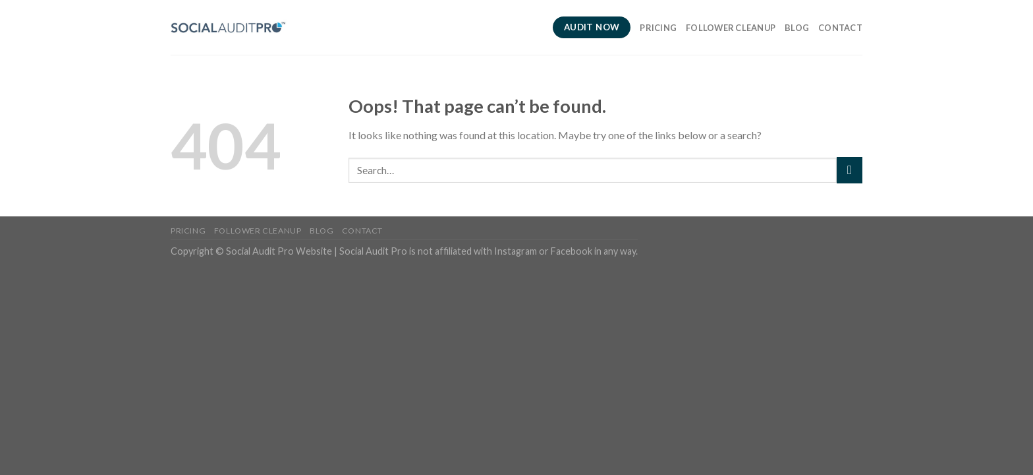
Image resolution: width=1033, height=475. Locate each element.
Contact (840, 27)
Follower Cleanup (730, 27)
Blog (797, 27)
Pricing (658, 27)
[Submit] (849, 170)
